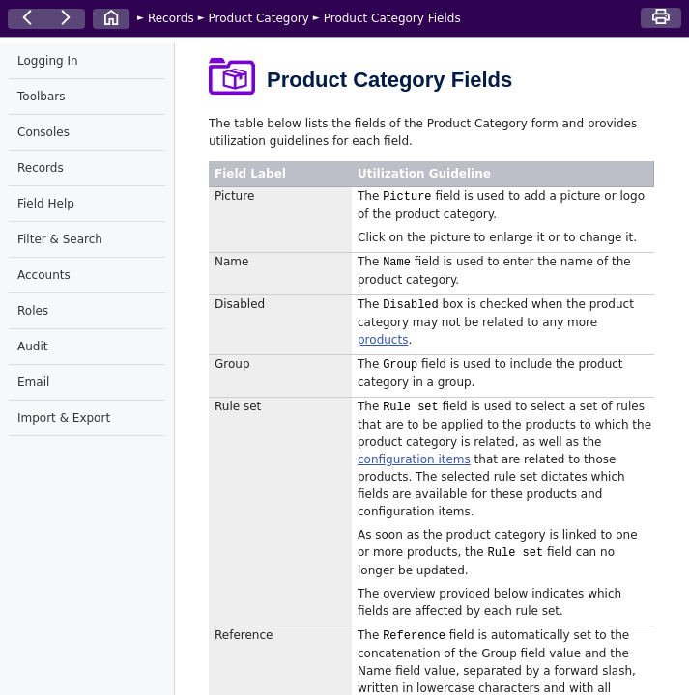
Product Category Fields (392, 18)
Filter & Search (59, 239)
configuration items (414, 459)
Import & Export (63, 418)
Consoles (43, 132)
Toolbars (41, 96)
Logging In (47, 61)
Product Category (259, 18)
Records (171, 18)
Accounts (44, 275)
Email (33, 382)
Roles (32, 311)
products (383, 340)
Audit (32, 346)
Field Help (45, 203)
